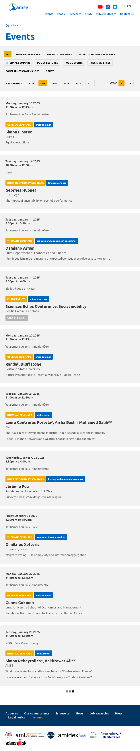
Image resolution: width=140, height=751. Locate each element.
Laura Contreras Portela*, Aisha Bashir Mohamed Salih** (58, 422)
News (79, 713)
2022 (78, 83)
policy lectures (47, 62)
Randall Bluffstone (23, 364)
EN (129, 6)
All (7, 54)
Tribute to (63, 713)
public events (74, 62)
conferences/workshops (22, 71)
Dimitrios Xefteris (22, 544)
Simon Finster (18, 131)
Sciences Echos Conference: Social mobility (45, 306)
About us (11, 713)
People (61, 14)
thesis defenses (100, 62)
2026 (31, 83)
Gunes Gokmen (19, 602)
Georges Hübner (20, 190)
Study (88, 14)
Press (119, 713)
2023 (66, 83)
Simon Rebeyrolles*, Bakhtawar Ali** (40, 660)
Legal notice (16, 717)
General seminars (28, 54)
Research (75, 14)
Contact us (127, 14)
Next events (14, 83)
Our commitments (36, 713)
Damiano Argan (19, 248)
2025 (42, 83)
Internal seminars (18, 62)
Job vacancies (99, 713)
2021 (90, 83)
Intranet (37, 717)
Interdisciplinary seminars (97, 54)
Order (113, 82)
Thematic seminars (59, 54)
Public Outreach (106, 14)
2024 (54, 83)
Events (48, 14)
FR (123, 6)
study (50, 71)
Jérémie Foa (17, 486)
